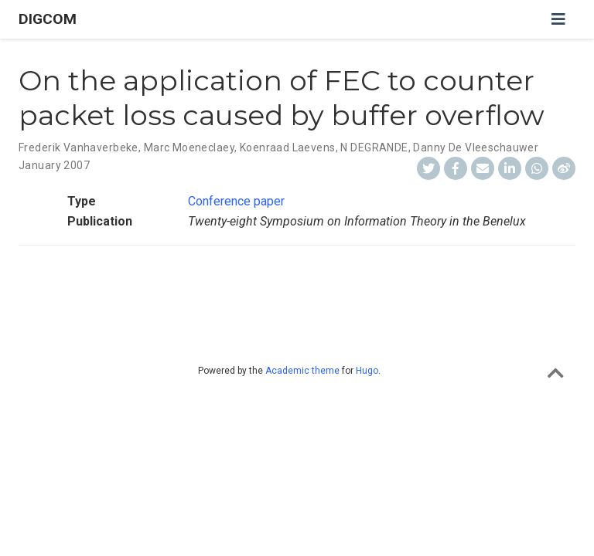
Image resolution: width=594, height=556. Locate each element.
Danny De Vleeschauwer (475, 147)
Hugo (367, 370)
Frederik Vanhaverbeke (78, 147)
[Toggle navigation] (558, 19)
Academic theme (302, 370)
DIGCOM (48, 19)
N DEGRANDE (374, 147)
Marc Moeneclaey (189, 147)
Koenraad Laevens (288, 147)
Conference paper (236, 201)
